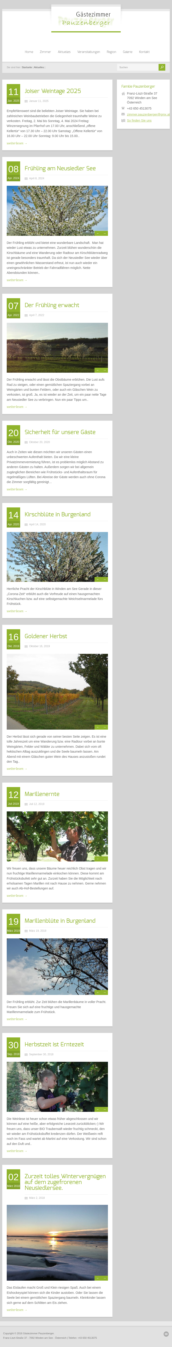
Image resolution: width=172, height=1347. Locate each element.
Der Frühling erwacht (52, 305)
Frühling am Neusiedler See (60, 168)
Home (29, 52)
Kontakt (144, 52)
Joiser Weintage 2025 (53, 91)
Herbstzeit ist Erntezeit (54, 1044)
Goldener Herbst (46, 636)
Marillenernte (42, 794)
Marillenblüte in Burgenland (60, 921)
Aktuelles (64, 52)
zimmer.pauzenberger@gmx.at (148, 114)
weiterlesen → (17, 143)
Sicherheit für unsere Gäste (60, 432)
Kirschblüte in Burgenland (57, 514)
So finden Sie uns (139, 120)
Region (111, 52)
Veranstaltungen (88, 52)
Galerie (127, 52)
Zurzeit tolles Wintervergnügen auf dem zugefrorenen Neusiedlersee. (65, 1182)
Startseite (27, 67)
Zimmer (45, 52)
